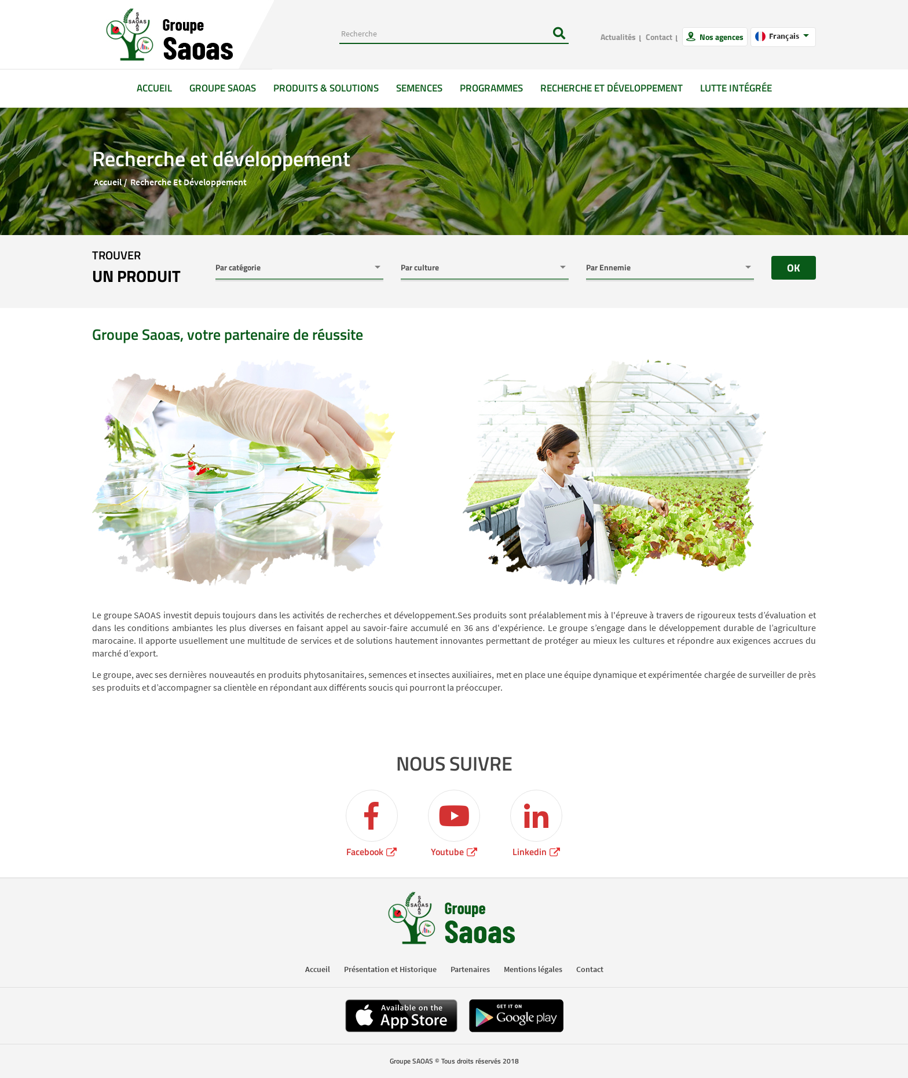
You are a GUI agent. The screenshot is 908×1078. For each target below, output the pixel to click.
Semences (419, 88)
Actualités (618, 37)
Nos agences (721, 37)
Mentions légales (533, 969)
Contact (659, 37)
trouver (136, 267)
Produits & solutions (326, 88)
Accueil (159, 88)
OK (793, 268)
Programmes (491, 88)
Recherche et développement (611, 88)
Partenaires (470, 969)
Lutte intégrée (736, 88)
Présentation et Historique (390, 969)
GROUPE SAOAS (222, 88)
